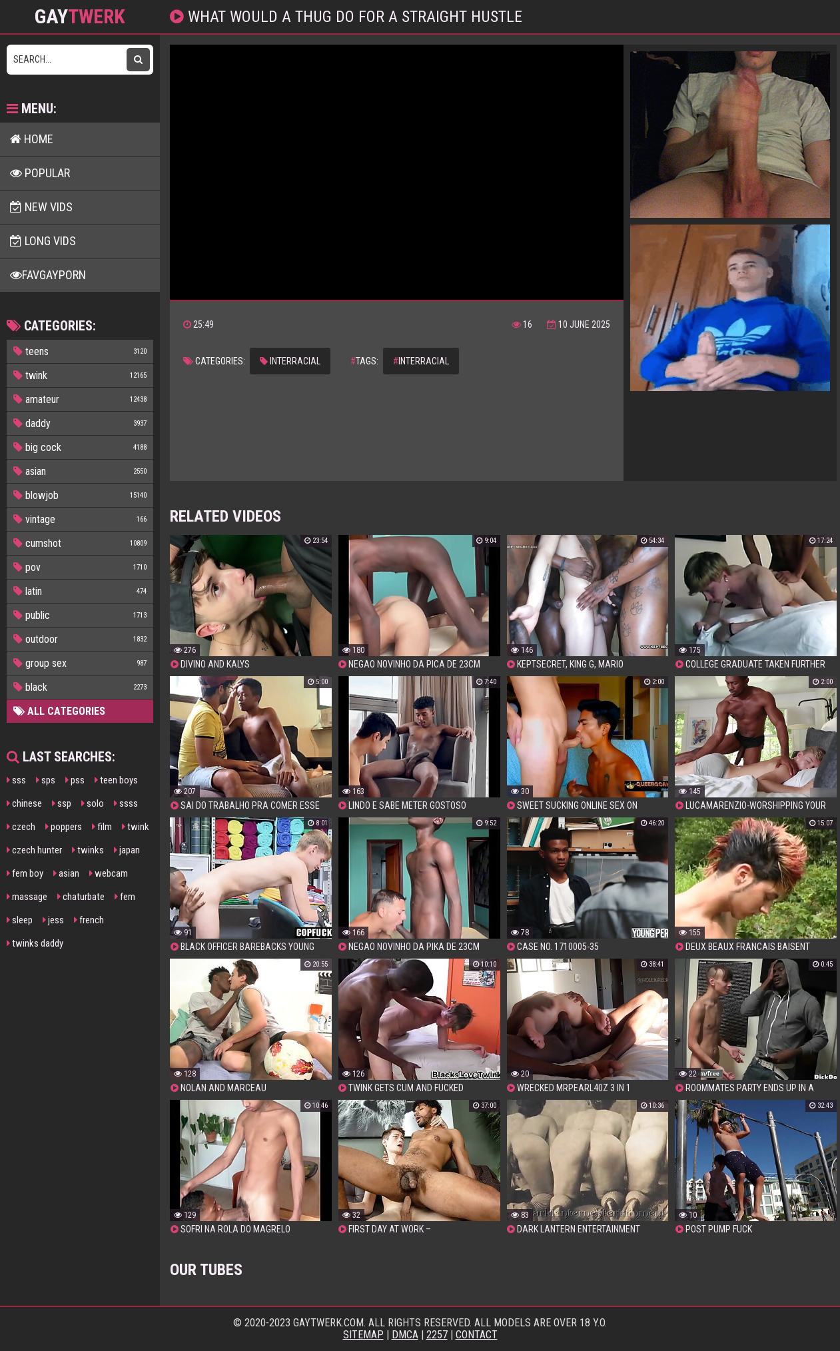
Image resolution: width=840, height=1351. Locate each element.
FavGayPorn (48, 275)
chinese (24, 803)
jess (53, 920)
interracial (290, 361)
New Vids (41, 207)
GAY (80, 17)
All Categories (59, 711)
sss (16, 780)
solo (92, 803)
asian (66, 873)
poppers (63, 827)
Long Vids (43, 241)
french (89, 920)
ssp (61, 803)
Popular (40, 173)
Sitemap (363, 1334)
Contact (477, 1334)
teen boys (116, 780)
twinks (88, 850)
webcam (108, 873)
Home (31, 139)
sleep (20, 920)
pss (75, 780)
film (102, 827)
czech (21, 827)
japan (127, 850)
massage (27, 897)
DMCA (405, 1334)
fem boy (25, 873)
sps (45, 780)
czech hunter (34, 850)
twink (135, 827)
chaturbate (81, 897)
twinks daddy (35, 943)
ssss (126, 803)
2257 (437, 1334)
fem (125, 897)
